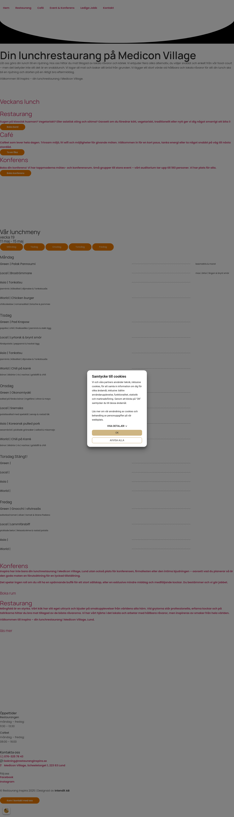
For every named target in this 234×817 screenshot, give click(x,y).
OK (116, 432)
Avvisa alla (117, 440)
